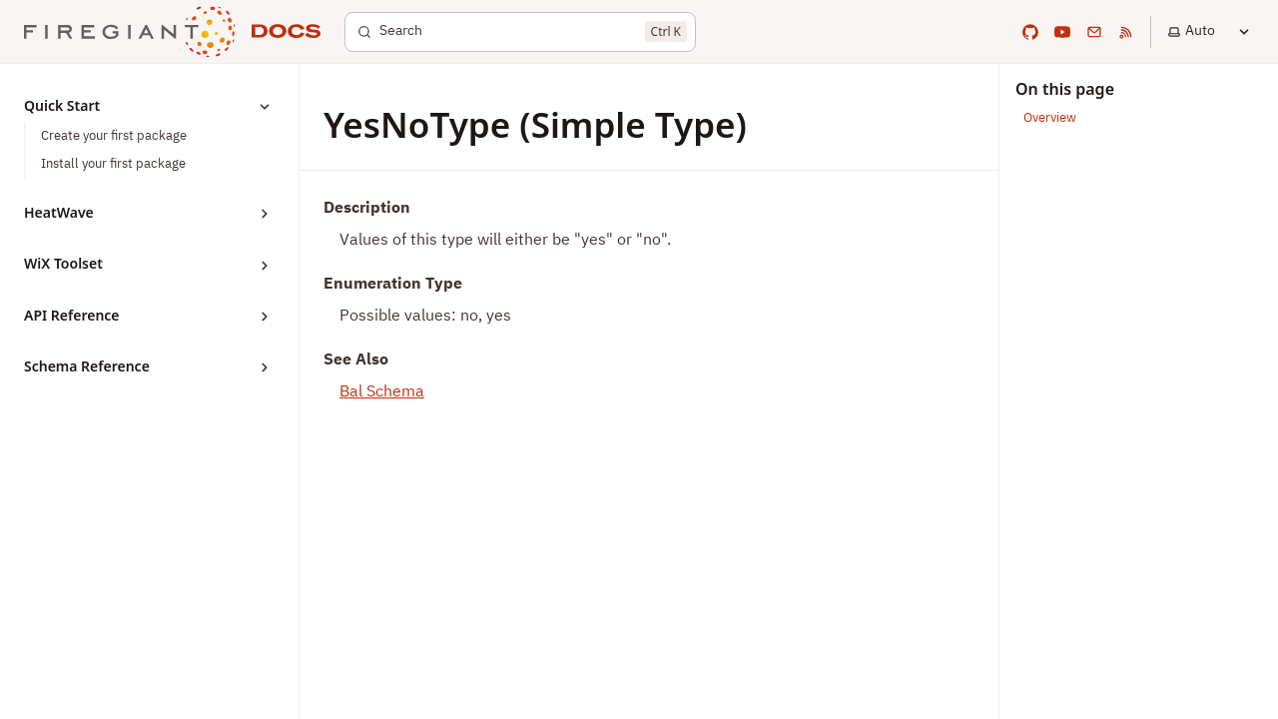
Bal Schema (381, 392)
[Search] (520, 32)
